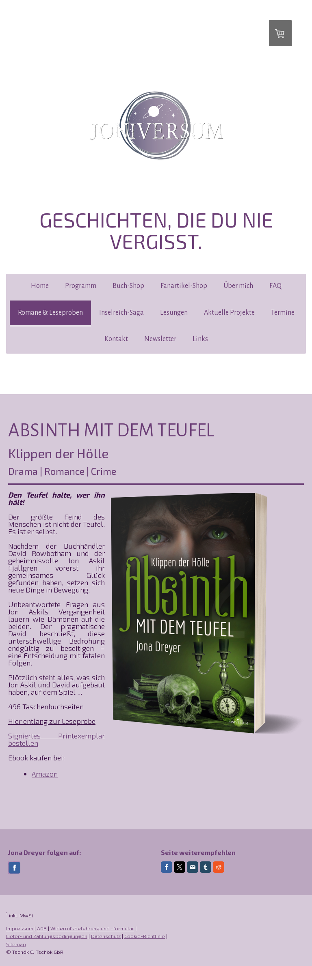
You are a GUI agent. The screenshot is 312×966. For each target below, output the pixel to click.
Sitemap (16, 944)
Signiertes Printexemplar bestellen (56, 739)
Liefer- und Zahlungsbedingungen (46, 936)
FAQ (275, 286)
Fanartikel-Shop (183, 286)
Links (200, 339)
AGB (42, 928)
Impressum (19, 928)
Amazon (45, 773)
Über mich (238, 286)
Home (40, 286)
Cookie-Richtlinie (144, 936)
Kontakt (116, 339)
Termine (283, 312)
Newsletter (160, 339)
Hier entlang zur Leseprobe (51, 721)
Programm (80, 286)
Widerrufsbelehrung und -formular (92, 928)
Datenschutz (106, 936)
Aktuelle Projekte (229, 312)
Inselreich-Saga (121, 312)
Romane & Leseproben (50, 312)
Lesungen (174, 312)
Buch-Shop (128, 286)
